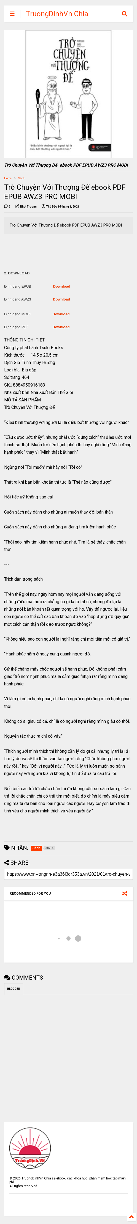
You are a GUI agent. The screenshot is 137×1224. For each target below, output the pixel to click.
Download (61, 286)
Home (8, 178)
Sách (21, 178)
